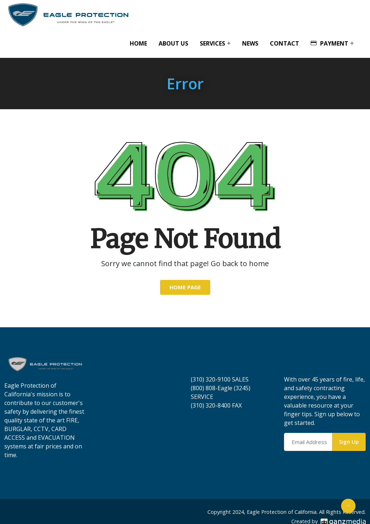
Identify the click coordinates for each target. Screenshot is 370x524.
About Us (173, 43)
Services (212, 43)
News (250, 43)
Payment (329, 43)
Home (138, 43)
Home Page (185, 287)
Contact (284, 43)
